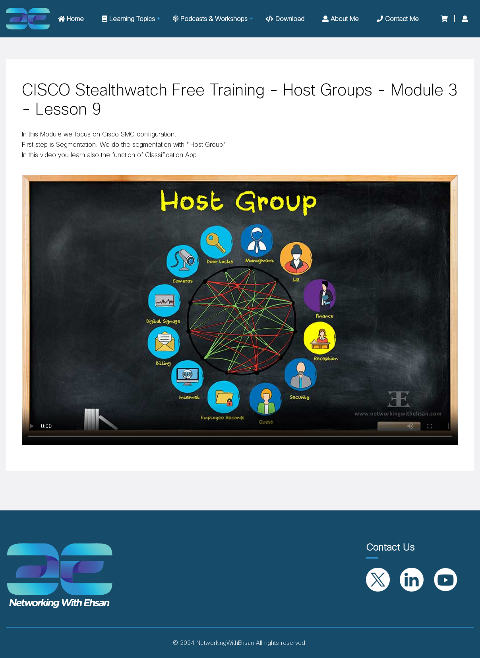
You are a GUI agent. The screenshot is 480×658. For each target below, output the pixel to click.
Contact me (398, 19)
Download (284, 19)
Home (71, 19)
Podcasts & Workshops (210, 19)
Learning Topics (128, 19)
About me (340, 19)
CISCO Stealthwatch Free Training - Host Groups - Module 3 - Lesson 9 (240, 100)
